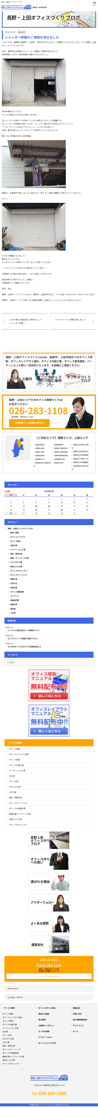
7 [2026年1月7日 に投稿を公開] (36, 502)
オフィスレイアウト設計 (12, 1017)
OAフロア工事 (8, 1038)
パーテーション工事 (17, 549)
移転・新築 (14, 532)
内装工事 (21, 32)
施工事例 (42, 1019)
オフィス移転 (8, 1013)
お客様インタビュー (47, 1025)
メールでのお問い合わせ (49, 976)
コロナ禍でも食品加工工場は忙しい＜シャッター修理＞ (26, 321)
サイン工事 (7, 1035)
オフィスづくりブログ (47, 1043)
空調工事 (13, 604)
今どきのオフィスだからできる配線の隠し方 (24, 646)
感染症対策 (14, 600)
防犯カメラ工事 (16, 566)
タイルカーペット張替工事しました (70, 319)
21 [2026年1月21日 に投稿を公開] (36, 509)
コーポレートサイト (15, 997)
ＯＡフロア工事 (16, 562)
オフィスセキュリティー (19, 570)
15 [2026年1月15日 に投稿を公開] (49, 506)
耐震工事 (13, 579)
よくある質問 (44, 1031)
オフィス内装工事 (10, 1024)
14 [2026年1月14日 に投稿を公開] (36, 506)
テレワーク (14, 596)
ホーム (75, 1031)
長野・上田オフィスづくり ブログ (20, 528)
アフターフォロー (46, 1037)
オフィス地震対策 (17, 592)
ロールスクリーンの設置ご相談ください (23, 638)
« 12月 (7, 491)
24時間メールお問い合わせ (29, 422)
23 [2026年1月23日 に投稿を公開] (62, 509)
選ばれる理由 (44, 1013)
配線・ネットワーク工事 (19, 558)
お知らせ (13, 583)
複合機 (12, 608)
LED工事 (6, 1042)
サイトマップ (13, 988)
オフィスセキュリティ (11, 1063)
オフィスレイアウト (17, 537)
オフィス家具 (15, 541)
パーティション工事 (11, 1028)
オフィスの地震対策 (11, 1053)
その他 (12, 613)
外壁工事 (13, 587)
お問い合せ (77, 1013)
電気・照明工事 (16, 553)
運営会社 (76, 1008)
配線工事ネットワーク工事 (13, 1056)
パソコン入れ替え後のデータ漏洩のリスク (23, 630)
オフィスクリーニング (18, 575)
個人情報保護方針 (80, 1019)
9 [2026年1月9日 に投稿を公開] (61, 502)
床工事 (5, 1031)
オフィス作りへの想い (47, 1008)
